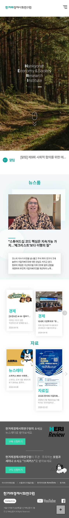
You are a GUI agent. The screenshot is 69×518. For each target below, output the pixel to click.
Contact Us (10, 501)
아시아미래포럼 (8, 483)
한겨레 (62, 483)
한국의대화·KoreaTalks (46, 483)
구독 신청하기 (15, 441)
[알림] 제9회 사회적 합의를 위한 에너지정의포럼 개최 (43, 157)
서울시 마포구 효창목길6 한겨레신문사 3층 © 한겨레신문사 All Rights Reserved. (19, 510)
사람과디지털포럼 (26, 483)
